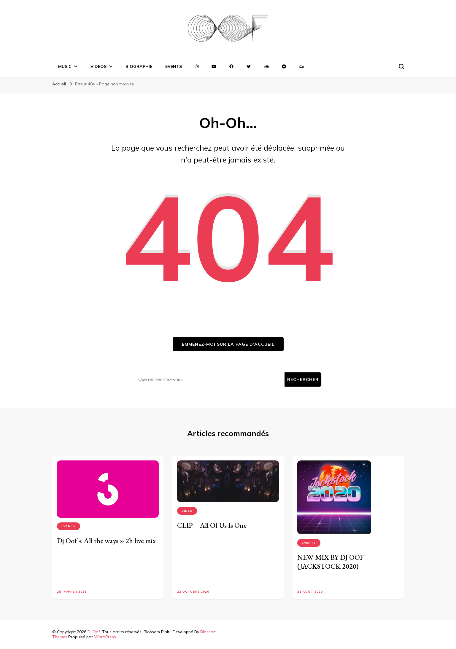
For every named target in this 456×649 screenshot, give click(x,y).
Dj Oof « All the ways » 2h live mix (106, 540)
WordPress (105, 637)
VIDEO (187, 511)
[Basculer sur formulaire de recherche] (401, 66)
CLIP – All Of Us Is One (212, 525)
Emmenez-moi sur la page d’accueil (228, 344)
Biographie (138, 66)
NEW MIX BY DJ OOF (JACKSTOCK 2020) (330, 562)
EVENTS (173, 66)
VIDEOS (98, 66)
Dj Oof (94, 631)
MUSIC (65, 66)
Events (68, 526)
